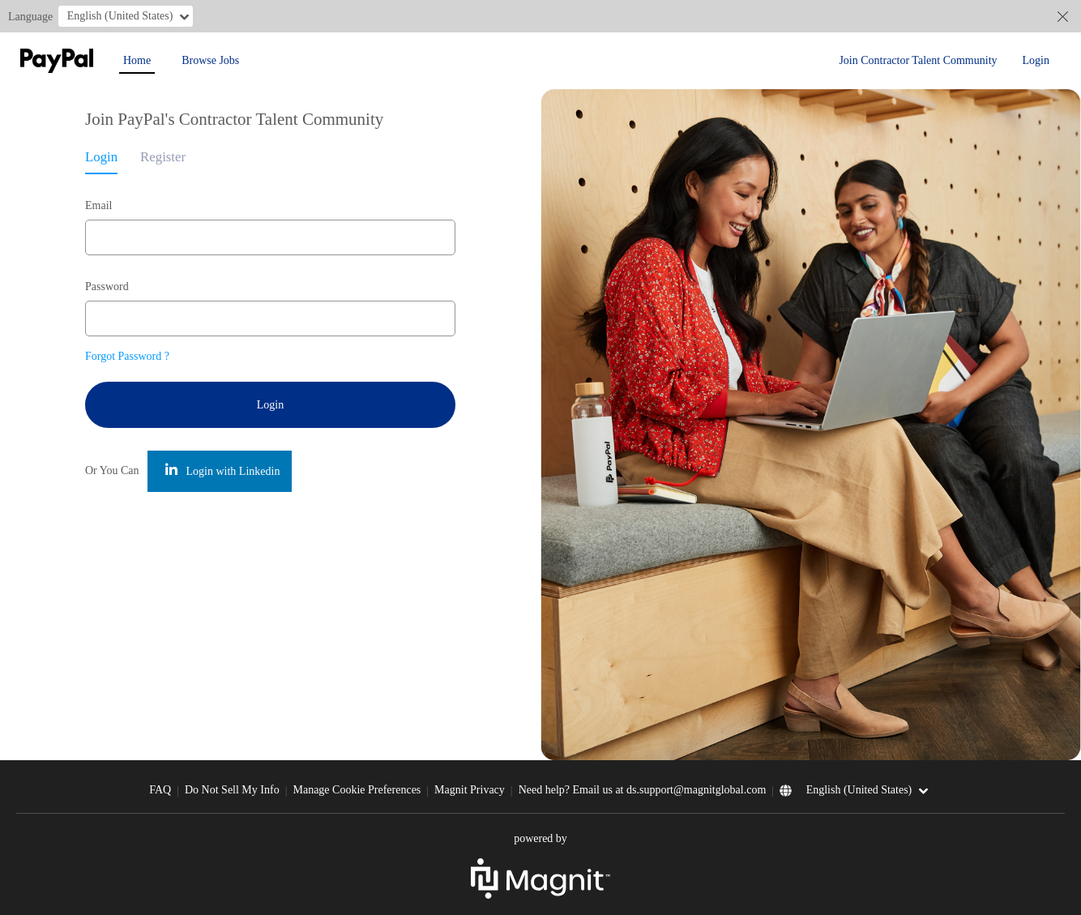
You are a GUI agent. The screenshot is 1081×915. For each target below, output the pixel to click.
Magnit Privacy (469, 790)
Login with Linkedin (222, 470)
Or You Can (112, 470)
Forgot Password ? (127, 356)
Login (1036, 60)
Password (107, 286)
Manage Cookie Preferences (357, 790)
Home (137, 60)
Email (98, 205)
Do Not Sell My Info (232, 790)
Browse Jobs (210, 60)
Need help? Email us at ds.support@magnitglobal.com (643, 790)
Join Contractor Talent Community (918, 60)
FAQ (160, 790)
